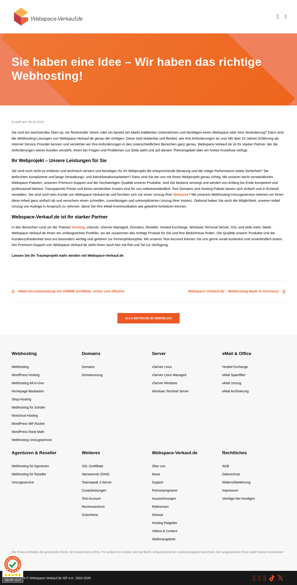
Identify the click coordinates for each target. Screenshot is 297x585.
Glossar (157, 515)
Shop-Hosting (21, 399)
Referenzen (160, 506)
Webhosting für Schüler (28, 407)
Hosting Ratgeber (164, 523)
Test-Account (91, 498)
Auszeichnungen (164, 498)
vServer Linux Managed (169, 375)
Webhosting (20, 367)
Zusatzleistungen (94, 490)
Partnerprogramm (165, 490)
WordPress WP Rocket (28, 423)
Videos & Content (164, 531)
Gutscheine (90, 515)
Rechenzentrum (93, 506)
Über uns (158, 466)
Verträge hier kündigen (238, 498)
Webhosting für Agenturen (30, 466)
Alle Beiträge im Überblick (148, 318)
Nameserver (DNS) (96, 474)
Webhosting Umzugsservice (32, 440)
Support (157, 482)
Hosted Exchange (235, 367)
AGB (225, 466)
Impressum (230, 490)
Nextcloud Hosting (25, 415)
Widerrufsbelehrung (236, 482)
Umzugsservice (23, 482)
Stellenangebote (163, 539)
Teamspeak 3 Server (97, 482)
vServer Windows (164, 383)
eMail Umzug (231, 383)
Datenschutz (231, 474)
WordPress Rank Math (28, 432)
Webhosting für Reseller (29, 474)
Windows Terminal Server (170, 391)
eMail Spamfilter (233, 375)
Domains (88, 367)
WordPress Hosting (25, 375)
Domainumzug (92, 375)
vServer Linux (162, 367)
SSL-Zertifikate (92, 466)
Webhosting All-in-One (28, 383)
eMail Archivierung (235, 391)
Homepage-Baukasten (28, 391)
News (156, 474)
